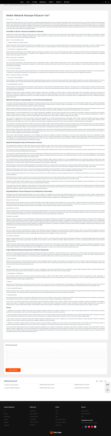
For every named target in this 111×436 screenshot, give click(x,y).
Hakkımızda (7, 416)
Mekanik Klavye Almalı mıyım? (47, 384)
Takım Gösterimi (34, 413)
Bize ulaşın (6, 425)
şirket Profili (33, 411)
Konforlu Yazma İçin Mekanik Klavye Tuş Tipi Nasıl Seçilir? (11, 384)
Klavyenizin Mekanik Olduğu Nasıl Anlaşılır (12, 387)
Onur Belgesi (33, 419)
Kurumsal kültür (34, 416)
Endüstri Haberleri (85, 413)
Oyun (57, 411)
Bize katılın (32, 425)
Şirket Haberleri (85, 411)
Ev (4, 411)
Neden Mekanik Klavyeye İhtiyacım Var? (20, 5)
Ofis (57, 413)
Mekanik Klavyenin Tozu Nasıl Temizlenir (82, 384)
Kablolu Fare (59, 425)
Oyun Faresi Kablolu (60, 419)
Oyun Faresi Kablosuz (61, 422)
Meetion (6, 5)
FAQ (105, 381)
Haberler (101, 381)
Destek (5, 419)
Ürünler (6, 413)
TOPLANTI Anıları (34, 422)
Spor (57, 416)
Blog (97, 381)
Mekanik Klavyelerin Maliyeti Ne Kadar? (82, 387)
